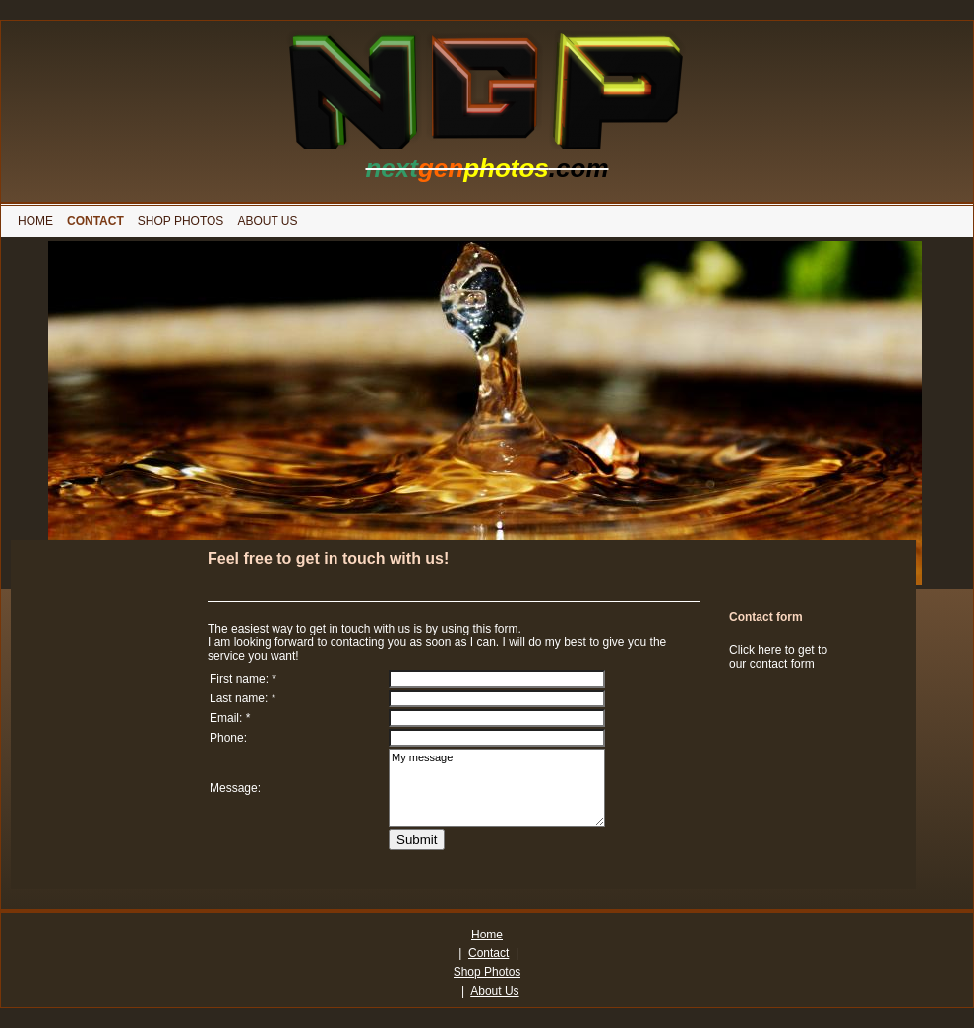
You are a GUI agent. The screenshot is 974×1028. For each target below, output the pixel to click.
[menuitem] (35, 221)
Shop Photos (487, 972)
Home (487, 934)
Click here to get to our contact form (778, 657)
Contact (488, 953)
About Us (494, 991)
